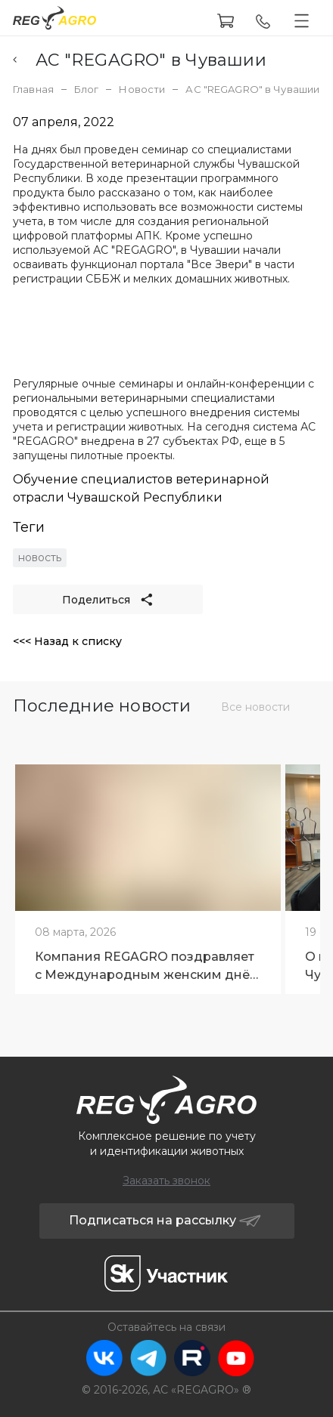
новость (39, 557)
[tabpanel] (148, 874)
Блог (86, 89)
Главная (33, 89)
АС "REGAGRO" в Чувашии (139, 60)
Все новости (255, 707)
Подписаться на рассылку (165, 1220)
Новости (142, 89)
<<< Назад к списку (67, 641)
